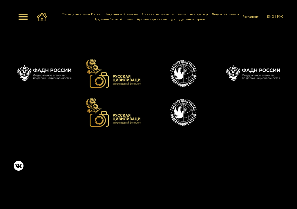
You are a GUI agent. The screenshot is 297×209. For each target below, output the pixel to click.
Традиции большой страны (114, 19)
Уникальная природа (193, 14)
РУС (280, 17)
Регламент (250, 17)
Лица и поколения (225, 14)
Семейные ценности (158, 14)
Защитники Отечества (121, 14)
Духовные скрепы (192, 19)
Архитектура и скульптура (156, 19)
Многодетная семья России (81, 14)
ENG (270, 17)
